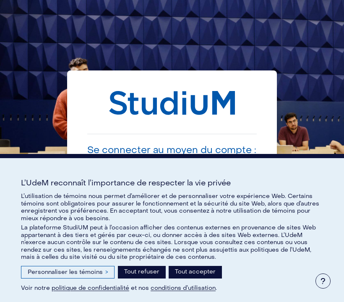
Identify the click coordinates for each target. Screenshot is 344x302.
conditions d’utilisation (183, 288)
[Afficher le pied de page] (323, 281)
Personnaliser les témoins (68, 272)
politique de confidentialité (90, 288)
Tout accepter (195, 272)
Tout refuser (141, 272)
